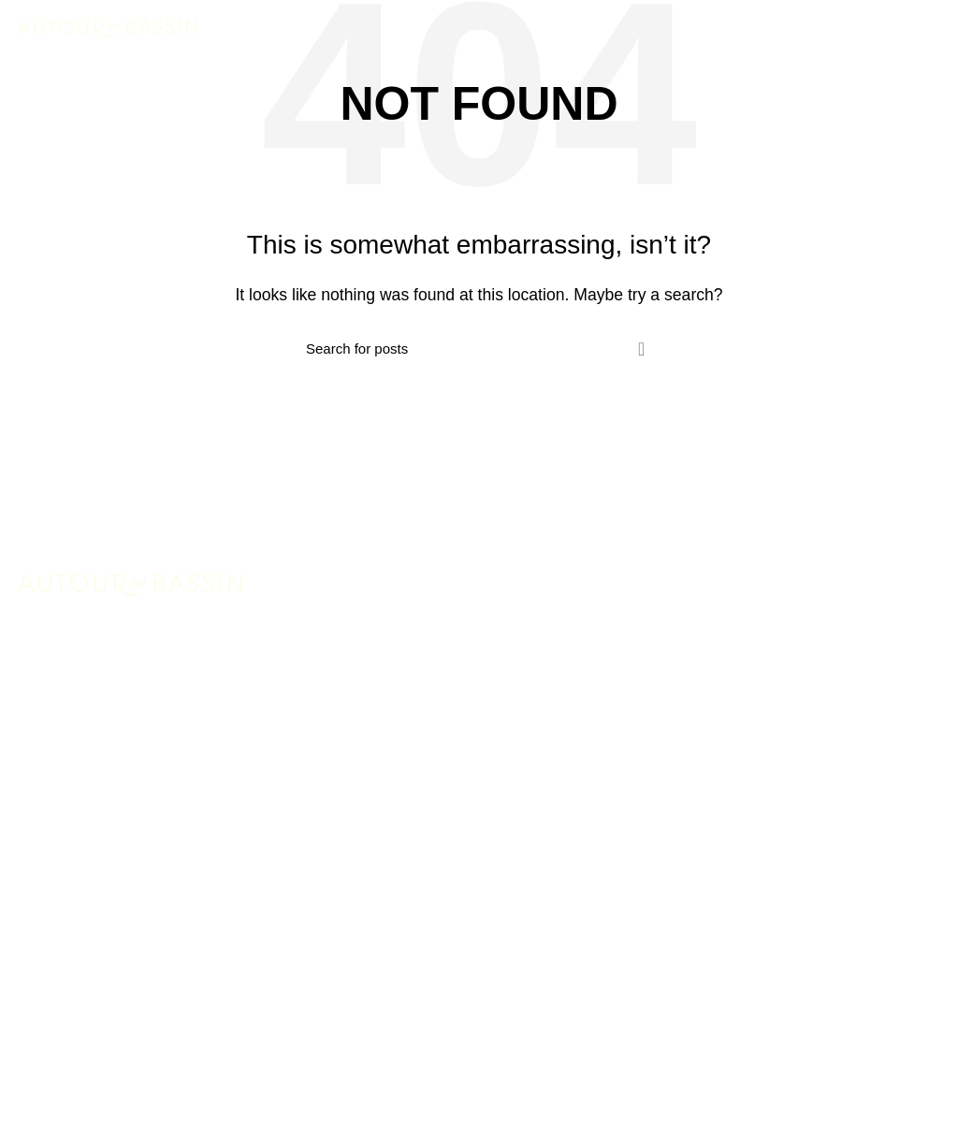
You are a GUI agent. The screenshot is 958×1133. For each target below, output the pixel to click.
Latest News (55, 1081)
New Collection (64, 975)
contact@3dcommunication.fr (178, 819)
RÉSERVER (890, 28)
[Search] (479, 348)
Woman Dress (61, 1011)
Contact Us (51, 1045)
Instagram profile (69, 941)
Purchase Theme (71, 1116)
